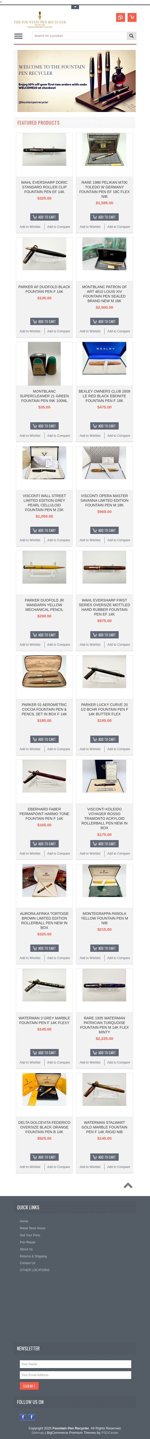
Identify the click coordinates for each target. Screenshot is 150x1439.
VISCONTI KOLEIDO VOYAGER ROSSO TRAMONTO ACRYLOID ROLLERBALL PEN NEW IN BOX (104, 818)
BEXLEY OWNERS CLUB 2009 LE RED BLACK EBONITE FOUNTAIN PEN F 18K (104, 396)
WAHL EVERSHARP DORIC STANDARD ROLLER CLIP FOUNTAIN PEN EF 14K (44, 187)
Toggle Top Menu (75, 7)
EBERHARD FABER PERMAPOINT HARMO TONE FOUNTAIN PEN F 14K (44, 814)
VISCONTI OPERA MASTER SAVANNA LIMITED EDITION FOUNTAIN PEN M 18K (104, 500)
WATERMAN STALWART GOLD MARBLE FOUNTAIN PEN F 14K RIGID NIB (105, 1127)
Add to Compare (58, 227)
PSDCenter (109, 1433)
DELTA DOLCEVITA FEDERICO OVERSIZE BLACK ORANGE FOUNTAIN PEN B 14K (44, 1127)
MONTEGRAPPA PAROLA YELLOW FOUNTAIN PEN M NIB (104, 918)
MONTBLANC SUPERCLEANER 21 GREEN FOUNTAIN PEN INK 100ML (44, 396)
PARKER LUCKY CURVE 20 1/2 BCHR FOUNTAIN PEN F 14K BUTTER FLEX (104, 709)
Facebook (23, 1417)
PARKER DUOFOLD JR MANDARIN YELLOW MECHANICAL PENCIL (44, 605)
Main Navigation (18, 36)
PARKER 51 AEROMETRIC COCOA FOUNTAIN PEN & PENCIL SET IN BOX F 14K (44, 709)
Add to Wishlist (30, 227)
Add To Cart (47, 217)
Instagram (31, 1417)
